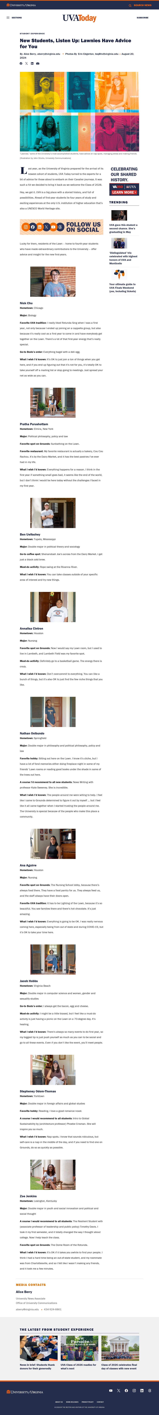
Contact (100, 1402)
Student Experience (32, 33)
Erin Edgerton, (86, 53)
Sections (17, 17)
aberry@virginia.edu (48, 53)
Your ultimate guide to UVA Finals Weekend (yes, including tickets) (122, 287)
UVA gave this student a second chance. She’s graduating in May (123, 228)
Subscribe (142, 17)
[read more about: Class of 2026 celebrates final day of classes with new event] (120, 1348)
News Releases (72, 1402)
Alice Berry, (30, 53)
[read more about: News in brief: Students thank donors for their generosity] (39, 1348)
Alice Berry (24, 1292)
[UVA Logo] (25, 1392)
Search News (143, 5)
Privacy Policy (87, 1402)
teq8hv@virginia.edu (106, 53)
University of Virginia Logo (21, 5)
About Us (59, 1402)
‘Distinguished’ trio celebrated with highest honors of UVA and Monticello (123, 258)
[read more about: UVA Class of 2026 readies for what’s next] (79, 1348)
